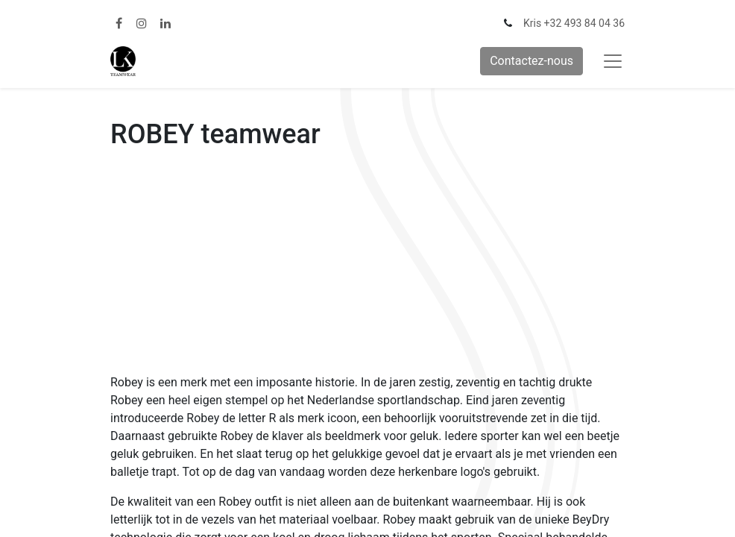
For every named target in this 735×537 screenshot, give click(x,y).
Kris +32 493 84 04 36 (574, 23)
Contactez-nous (531, 61)
